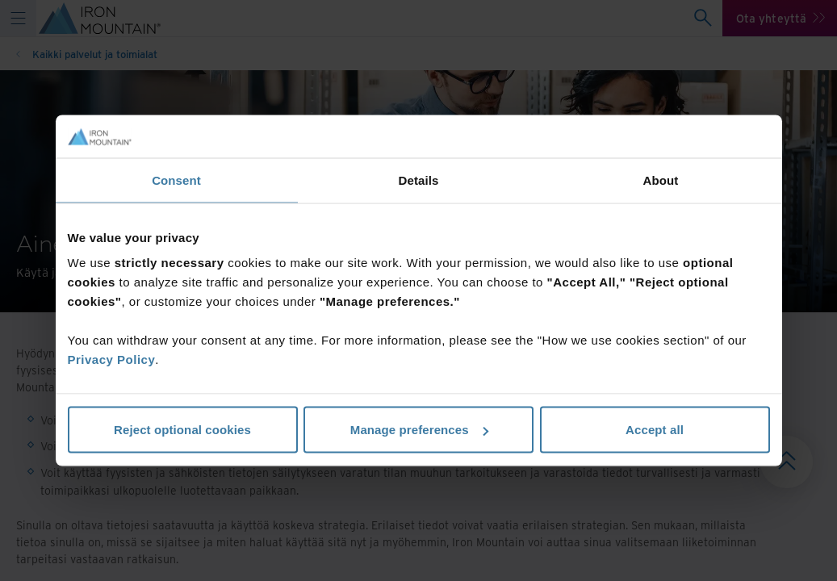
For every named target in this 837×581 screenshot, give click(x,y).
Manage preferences (419, 430)
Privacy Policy (112, 359)
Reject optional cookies (182, 430)
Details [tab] (419, 179)
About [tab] (661, 179)
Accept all (655, 430)
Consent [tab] (176, 179)
